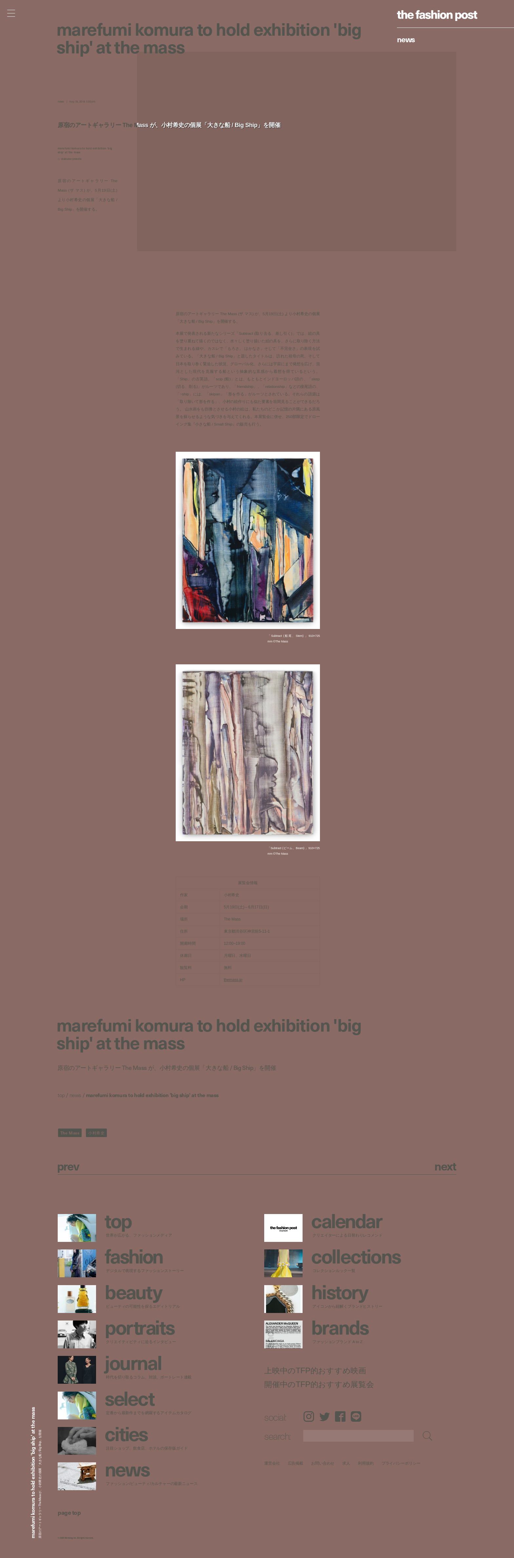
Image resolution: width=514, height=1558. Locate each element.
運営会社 (272, 1463)
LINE (356, 1416)
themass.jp (233, 980)
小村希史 (96, 1133)
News (406, 39)
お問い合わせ (322, 1463)
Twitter (324, 1416)
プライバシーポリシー (401, 1463)
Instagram (308, 1416)
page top (69, 1512)
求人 (346, 1463)
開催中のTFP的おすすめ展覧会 (319, 1384)
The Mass (70, 1133)
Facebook (340, 1416)
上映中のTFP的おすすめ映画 (315, 1370)
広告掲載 (296, 1463)
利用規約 (366, 1463)
